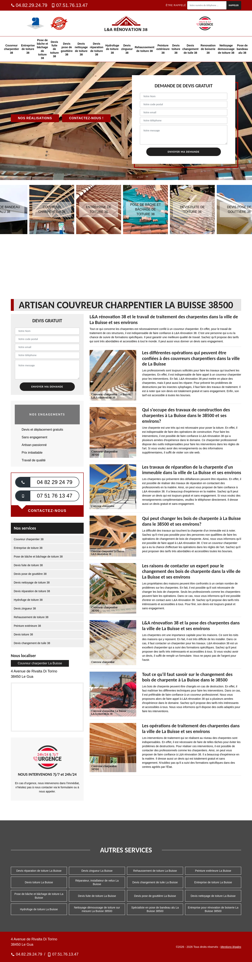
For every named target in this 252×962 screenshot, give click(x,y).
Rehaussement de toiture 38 (144, 49)
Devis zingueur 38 (127, 49)
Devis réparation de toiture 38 (96, 49)
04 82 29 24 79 (54, 482)
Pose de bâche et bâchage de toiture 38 (42, 49)
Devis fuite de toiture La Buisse (97, 895)
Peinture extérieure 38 (163, 49)
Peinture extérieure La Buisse (213, 870)
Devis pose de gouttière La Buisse (155, 895)
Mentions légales (230, 946)
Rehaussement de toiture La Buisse (155, 870)
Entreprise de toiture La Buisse (213, 882)
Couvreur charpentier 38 (11, 49)
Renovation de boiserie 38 (208, 49)
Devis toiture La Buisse (39, 882)
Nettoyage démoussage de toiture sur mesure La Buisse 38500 (97, 909)
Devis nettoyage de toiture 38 (81, 49)
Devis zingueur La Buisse (97, 870)
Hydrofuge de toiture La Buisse (39, 909)
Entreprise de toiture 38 (28, 49)
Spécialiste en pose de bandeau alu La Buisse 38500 (155, 909)
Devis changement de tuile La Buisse (155, 882)
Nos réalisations (35, 118)
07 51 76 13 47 (54, 496)
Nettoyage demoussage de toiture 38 (226, 49)
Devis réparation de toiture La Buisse (39, 870)
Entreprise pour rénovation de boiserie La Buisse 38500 (213, 909)
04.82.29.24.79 (29, 5)
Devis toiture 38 (176, 49)
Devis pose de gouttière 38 (67, 49)
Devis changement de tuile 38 (190, 49)
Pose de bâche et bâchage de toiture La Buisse (38, 895)
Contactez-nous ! (86, 118)
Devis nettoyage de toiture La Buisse (213, 895)
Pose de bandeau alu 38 (242, 49)
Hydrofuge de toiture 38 (112, 49)
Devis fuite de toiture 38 (54, 49)
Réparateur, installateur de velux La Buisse (97, 882)
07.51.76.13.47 (69, 5)
